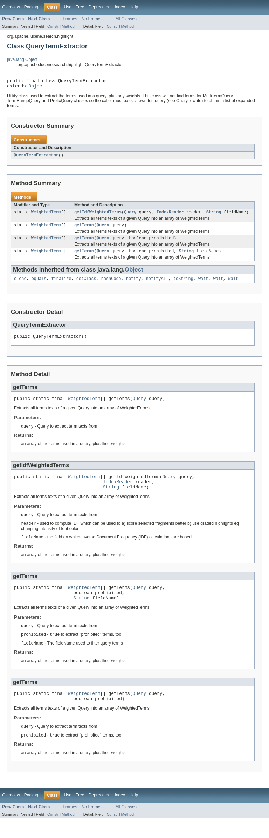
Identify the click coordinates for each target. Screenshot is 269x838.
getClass (86, 284)
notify (133, 284)
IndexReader (170, 215)
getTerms (84, 229)
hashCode (111, 284)
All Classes (126, 18)
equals (39, 284)
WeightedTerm (46, 215)
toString (183, 284)
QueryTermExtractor (36, 157)
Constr (52, 26)
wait (203, 284)
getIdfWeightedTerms (98, 215)
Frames (70, 18)
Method (68, 26)
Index (120, 7)
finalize (61, 284)
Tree (80, 7)
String (213, 215)
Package (32, 7)
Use (67, 7)
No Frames (92, 18)
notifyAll (157, 284)
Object (37, 88)
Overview (11, 7)
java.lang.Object (22, 59)
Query (130, 215)
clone (20, 284)
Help (133, 7)
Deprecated (100, 7)
